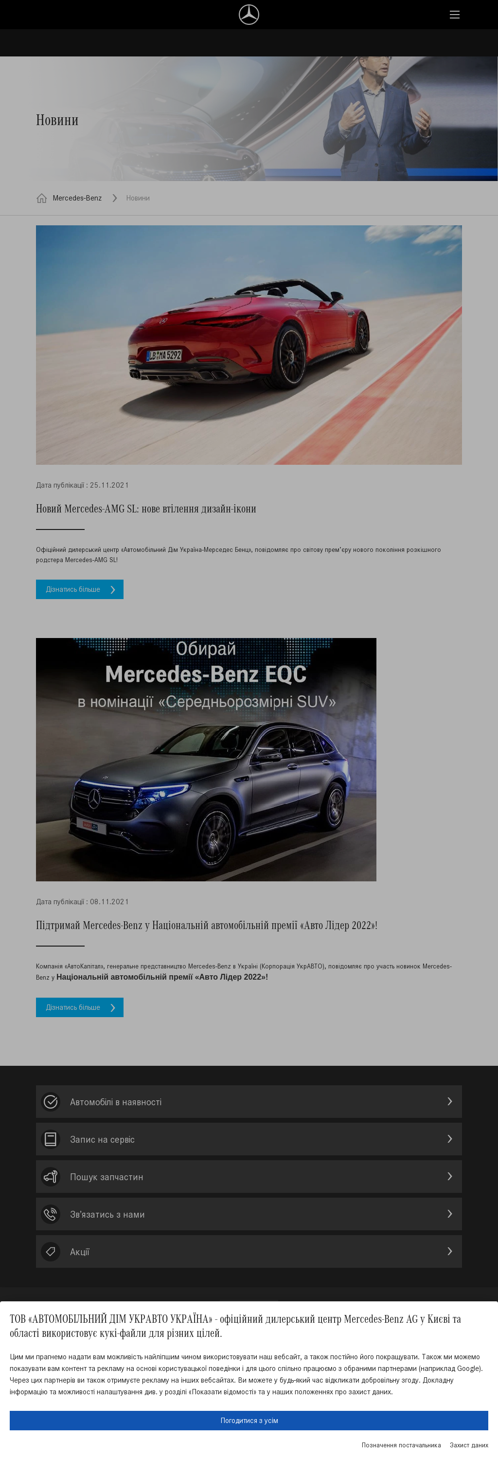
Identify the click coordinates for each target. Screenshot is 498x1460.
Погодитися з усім (249, 1420)
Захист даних (469, 1445)
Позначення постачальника (401, 1445)
